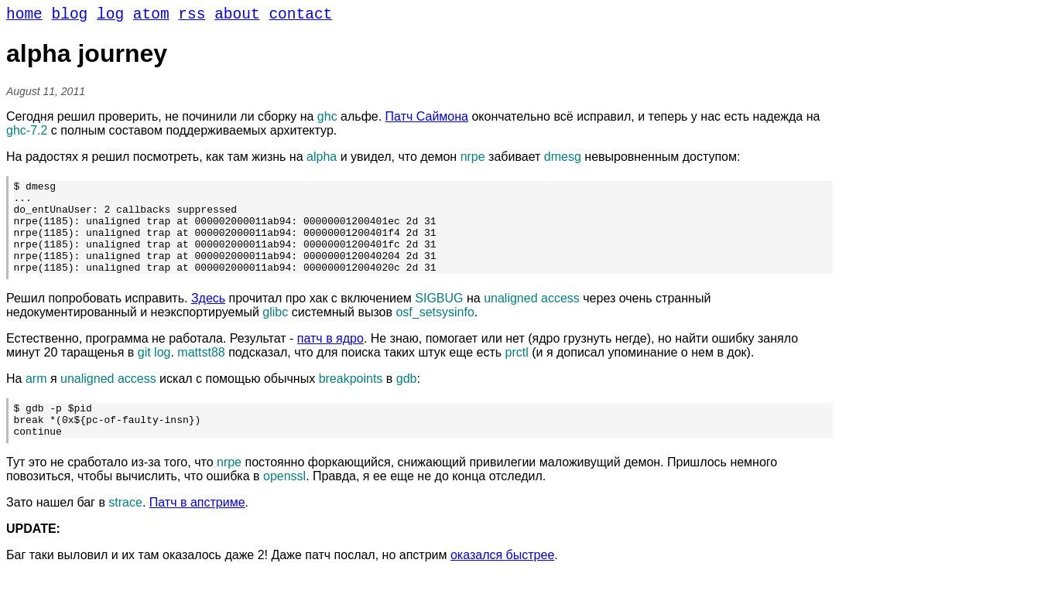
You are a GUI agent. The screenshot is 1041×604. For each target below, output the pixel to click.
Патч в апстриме (197, 531)
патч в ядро (330, 360)
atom (151, 16)
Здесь (208, 320)
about (237, 16)
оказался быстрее (502, 584)
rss (191, 16)
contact (300, 16)
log (110, 16)
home (24, 16)
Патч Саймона (426, 120)
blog (70, 16)
